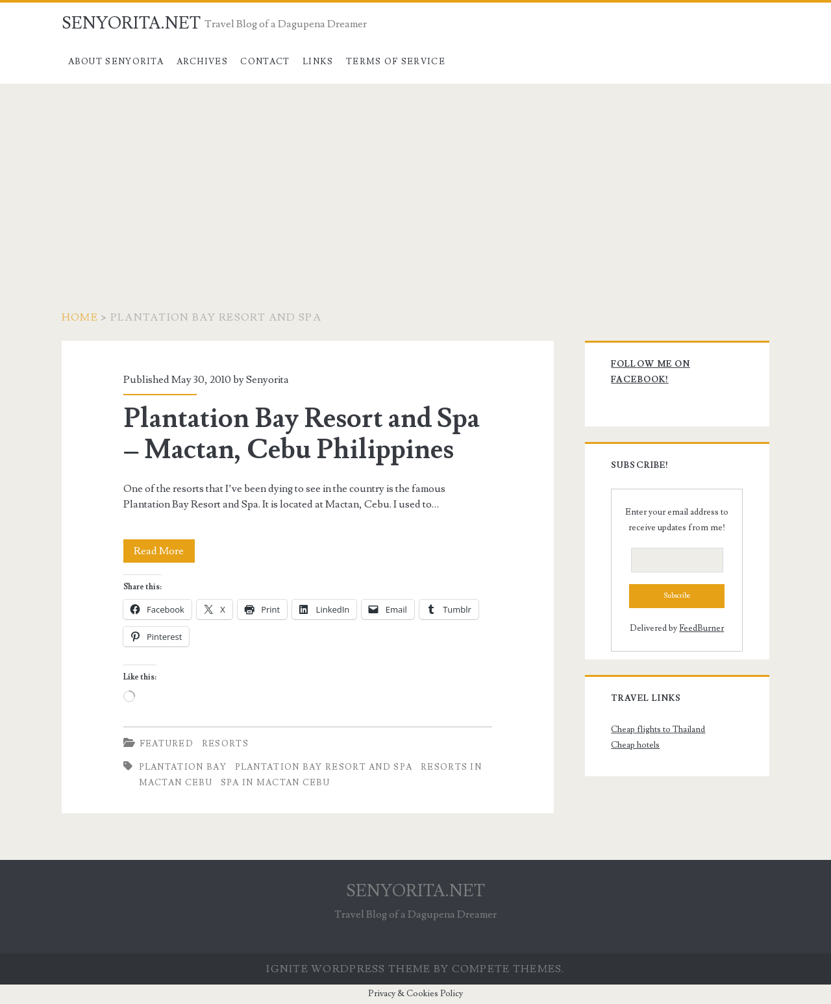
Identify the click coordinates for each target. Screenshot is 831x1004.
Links (318, 61)
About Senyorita (116, 61)
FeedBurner (701, 628)
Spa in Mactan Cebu (275, 782)
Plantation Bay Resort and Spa (324, 767)
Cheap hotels (635, 745)
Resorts (225, 744)
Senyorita (267, 379)
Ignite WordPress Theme (348, 968)
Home (80, 317)
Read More (164, 551)
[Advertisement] (415, 181)
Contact (265, 61)
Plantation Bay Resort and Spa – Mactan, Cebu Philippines (301, 434)
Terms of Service (395, 61)
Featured (166, 744)
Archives (202, 61)
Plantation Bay (183, 767)
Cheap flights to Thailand (658, 729)
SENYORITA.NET (131, 23)
